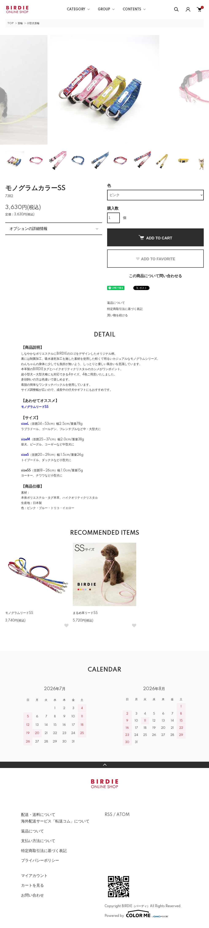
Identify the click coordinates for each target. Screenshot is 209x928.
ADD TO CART (155, 237)
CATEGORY (76, 9)
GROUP (104, 9)
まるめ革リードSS (85, 613)
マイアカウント (34, 876)
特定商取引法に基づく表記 (125, 309)
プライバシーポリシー (40, 861)
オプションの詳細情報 (28, 229)
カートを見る (32, 885)
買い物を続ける (117, 315)
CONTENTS (132, 9)
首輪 (20, 23)
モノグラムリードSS (19, 613)
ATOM (123, 815)
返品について (116, 303)
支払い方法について (38, 841)
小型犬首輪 (33, 23)
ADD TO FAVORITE (155, 259)
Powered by (136, 913)
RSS (108, 815)
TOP (10, 23)
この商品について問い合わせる (155, 276)
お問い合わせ (32, 895)
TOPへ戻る (104, 765)
